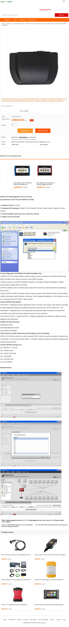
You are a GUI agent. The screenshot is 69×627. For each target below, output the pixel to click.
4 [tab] (33, 96)
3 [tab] (30, 96)
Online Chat (15, 144)
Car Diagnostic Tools (18, 23)
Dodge (49, 305)
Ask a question (44, 144)
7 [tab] (42, 96)
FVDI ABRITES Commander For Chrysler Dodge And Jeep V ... (46, 183)
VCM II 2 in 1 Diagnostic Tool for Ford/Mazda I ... (14, 604)
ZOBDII (34, 622)
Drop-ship (25, 619)
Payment (19, 619)
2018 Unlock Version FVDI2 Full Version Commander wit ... (23, 183)
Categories (7, 19)
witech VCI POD (25, 520)
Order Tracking (31, 19)
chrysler (4, 522)
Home (2, 20)
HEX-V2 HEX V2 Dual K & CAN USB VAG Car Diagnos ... (51, 554)
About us (52, 619)
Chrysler (29, 197)
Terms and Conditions (43, 619)
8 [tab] (45, 96)
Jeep (44, 305)
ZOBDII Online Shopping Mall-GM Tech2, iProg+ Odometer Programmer (16, 9)
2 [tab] (27, 96)
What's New (22, 19)
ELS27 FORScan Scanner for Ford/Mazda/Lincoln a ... (16, 554)
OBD (35, 336)
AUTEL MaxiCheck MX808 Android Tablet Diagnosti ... (50, 604)
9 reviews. (26, 111)
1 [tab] (24, 96)
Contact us (58, 619)
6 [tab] (39, 96)
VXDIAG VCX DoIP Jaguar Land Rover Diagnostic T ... (50, 579)
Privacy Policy (33, 619)
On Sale (15, 19)
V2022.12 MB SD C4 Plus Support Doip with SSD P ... (16, 579)
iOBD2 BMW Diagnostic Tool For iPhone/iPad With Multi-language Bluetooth (17, 525)
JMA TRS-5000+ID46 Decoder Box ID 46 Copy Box (53, 525)
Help (64, 619)
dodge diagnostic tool (48, 520)
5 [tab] (36, 96)
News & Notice (11, 619)
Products (8, 23)
